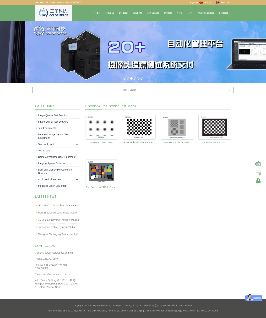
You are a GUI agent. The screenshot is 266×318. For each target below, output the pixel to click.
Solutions (137, 13)
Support (168, 13)
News (179, 13)
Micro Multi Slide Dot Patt (176, 142)
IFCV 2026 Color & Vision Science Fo (58, 205)
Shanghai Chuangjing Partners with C (58, 234)
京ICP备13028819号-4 (166, 306)
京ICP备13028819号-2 (141, 306)
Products (123, 13)
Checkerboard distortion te (138, 142)
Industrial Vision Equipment (52, 186)
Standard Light (46, 144)
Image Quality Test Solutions (53, 115)
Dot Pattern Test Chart (101, 142)
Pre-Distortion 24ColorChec (100, 187)
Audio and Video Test (49, 179)
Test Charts (44, 150)
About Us (109, 13)
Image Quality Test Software (53, 121)
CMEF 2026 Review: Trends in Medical (58, 220)
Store (190, 13)
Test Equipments (47, 128)
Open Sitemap (186, 306)
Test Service (153, 13)
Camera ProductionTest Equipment (56, 157)
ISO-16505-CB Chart (214, 142)
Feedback (224, 13)
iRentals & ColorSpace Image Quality (58, 212)
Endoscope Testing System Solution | (58, 227)
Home (97, 13)
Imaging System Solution (51, 163)
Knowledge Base (206, 13)
